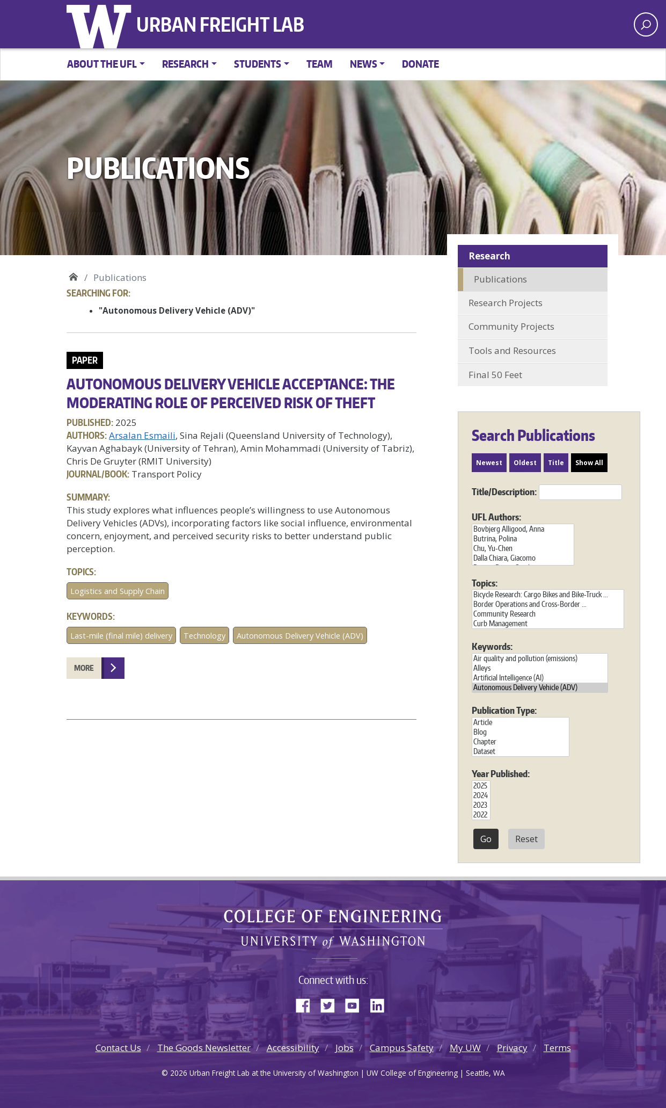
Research (489, 256)
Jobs (344, 1047)
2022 (481, 815)
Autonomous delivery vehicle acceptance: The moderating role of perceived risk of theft (231, 392)
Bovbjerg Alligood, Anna (523, 529)
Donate (420, 63)
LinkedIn (381, 1003)
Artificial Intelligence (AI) (540, 678)
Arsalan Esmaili (142, 435)
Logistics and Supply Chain (117, 591)
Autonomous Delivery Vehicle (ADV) (300, 636)
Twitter (331, 1003)
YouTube (356, 1003)
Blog (520, 732)
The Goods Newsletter (204, 1047)
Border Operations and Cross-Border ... (548, 604)
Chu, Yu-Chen (523, 548)
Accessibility (293, 1047)
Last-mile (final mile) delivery (121, 636)
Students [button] (257, 63)
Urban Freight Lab (220, 24)
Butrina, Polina (523, 539)
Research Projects (506, 302)
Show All (589, 462)
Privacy (512, 1047)
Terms (557, 1047)
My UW (465, 1047)
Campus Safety (402, 1047)
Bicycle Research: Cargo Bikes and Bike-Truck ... (548, 594)
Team (319, 63)
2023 (481, 805)
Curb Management (548, 623)
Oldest (525, 462)
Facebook (307, 1003)
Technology (204, 636)
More (84, 667)
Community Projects (511, 326)
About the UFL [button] (102, 63)
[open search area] (646, 24)
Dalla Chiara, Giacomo (523, 558)
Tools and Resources (512, 350)
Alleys (540, 668)
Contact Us (118, 1047)
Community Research (548, 614)
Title (556, 462)
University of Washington (101, 24)
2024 (481, 795)
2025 (481, 786)
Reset (526, 839)
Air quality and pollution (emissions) (540, 658)
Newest (489, 462)
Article (520, 722)
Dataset (520, 751)
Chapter (520, 742)
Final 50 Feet (495, 374)
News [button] (363, 63)
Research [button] (185, 63)
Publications (500, 279)
